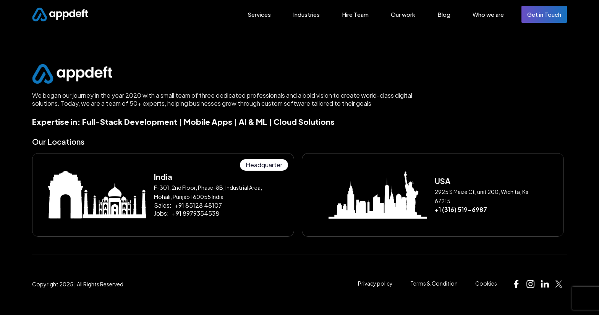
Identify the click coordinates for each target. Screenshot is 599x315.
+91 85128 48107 (198, 205)
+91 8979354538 (195, 213)
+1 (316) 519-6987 (461, 209)
